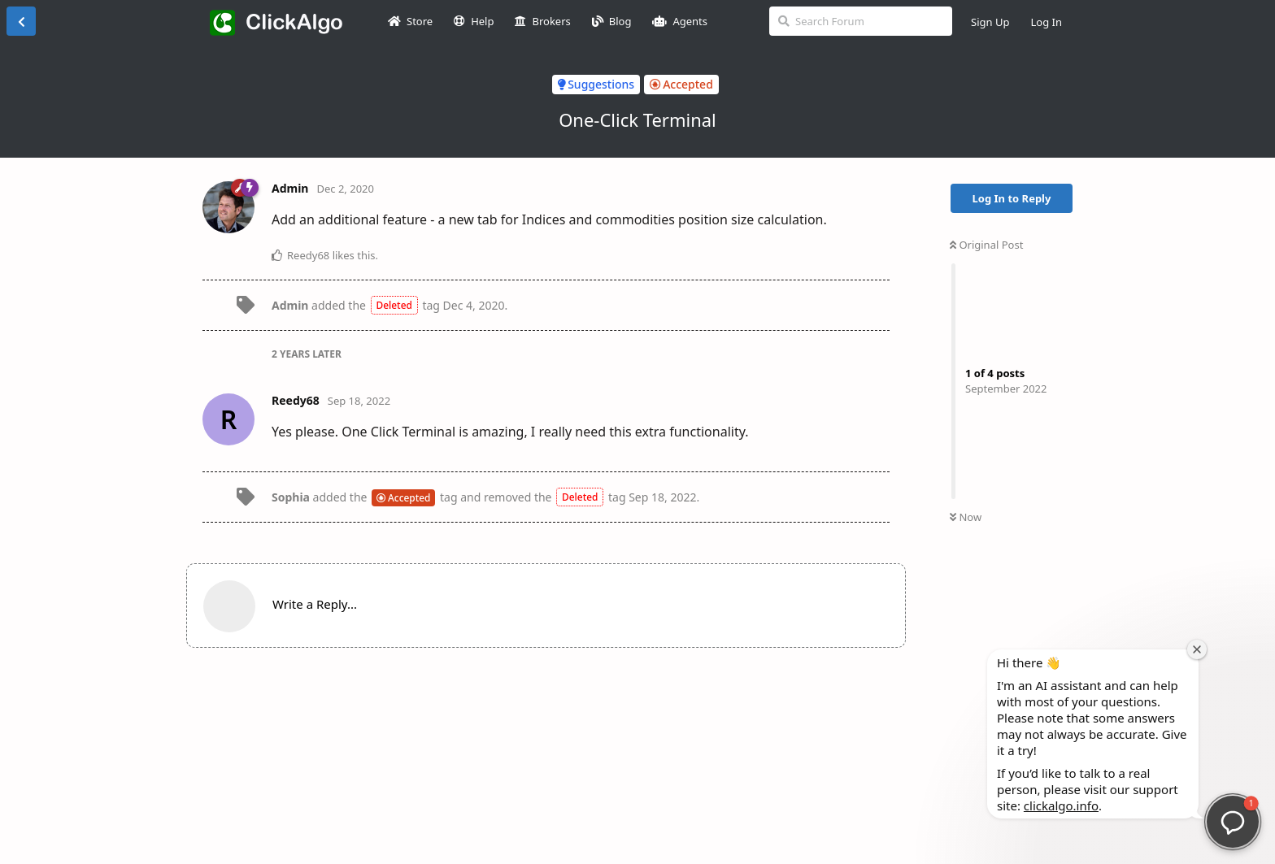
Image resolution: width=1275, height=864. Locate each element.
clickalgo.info (1061, 805)
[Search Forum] (860, 21)
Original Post (986, 244)
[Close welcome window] (1197, 649)
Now (965, 517)
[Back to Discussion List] (21, 21)
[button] (1233, 822)
